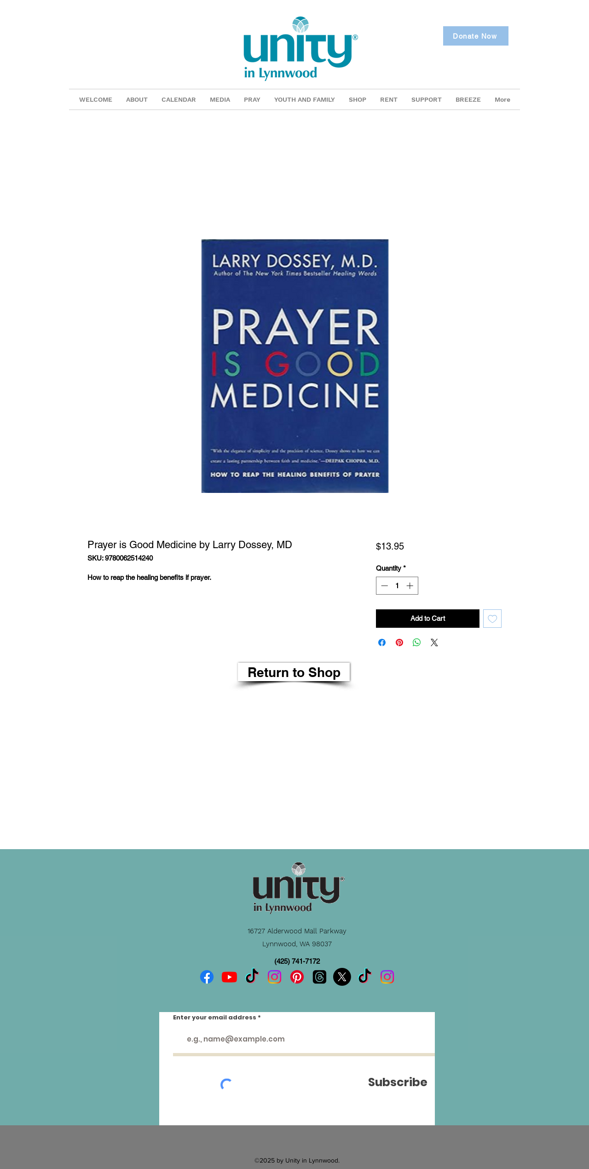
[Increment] (410, 585)
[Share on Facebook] (381, 642)
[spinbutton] (396, 585)
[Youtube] (229, 977)
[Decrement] (383, 585)
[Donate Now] (475, 36)
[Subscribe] (397, 1082)
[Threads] (320, 977)
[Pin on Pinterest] (399, 642)
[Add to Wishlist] (492, 618)
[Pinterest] (297, 977)
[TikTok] (252, 977)
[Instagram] (274, 977)
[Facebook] (207, 977)
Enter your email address (214, 1017)
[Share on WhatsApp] (416, 642)
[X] (342, 977)
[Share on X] (434, 642)
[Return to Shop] (294, 672)
